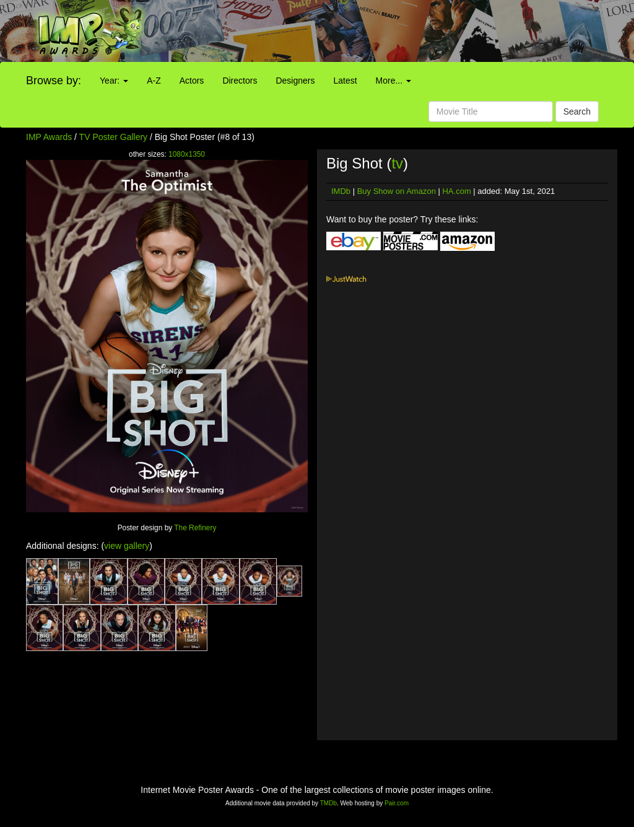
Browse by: (53, 80)
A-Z (154, 80)
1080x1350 (186, 154)
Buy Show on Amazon (396, 191)
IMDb (340, 191)
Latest (345, 80)
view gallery (126, 546)
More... (393, 80)
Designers (295, 80)
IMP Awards (49, 137)
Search (577, 111)
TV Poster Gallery (113, 137)
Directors (239, 80)
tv (397, 163)
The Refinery (195, 527)
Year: (114, 80)
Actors (192, 80)
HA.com (456, 191)
